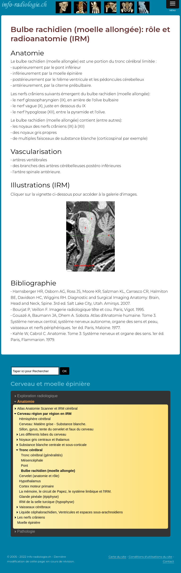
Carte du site (117, 556)
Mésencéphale (32, 460)
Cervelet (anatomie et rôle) (39, 476)
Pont (24, 465)
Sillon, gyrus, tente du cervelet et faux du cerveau (56, 429)
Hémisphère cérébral (35, 419)
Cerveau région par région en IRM (44, 414)
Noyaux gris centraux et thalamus (44, 439)
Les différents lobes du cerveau (42, 434)
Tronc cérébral (30, 450)
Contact (168, 561)
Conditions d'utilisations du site (150, 556)
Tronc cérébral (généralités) (41, 455)
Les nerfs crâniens (31, 517)
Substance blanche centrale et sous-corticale (52, 445)
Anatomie (25, 402)
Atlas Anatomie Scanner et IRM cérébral (47, 408)
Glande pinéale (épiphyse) (39, 497)
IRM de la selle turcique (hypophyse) (46, 502)
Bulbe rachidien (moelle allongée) (48, 471)
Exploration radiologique (37, 396)
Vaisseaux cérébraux (34, 507)
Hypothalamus (30, 481)
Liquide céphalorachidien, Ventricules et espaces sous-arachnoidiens (71, 512)
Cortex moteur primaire (36, 486)
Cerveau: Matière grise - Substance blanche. (52, 424)
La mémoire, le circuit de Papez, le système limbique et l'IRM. (65, 491)
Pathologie (26, 531)
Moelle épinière (28, 522)
